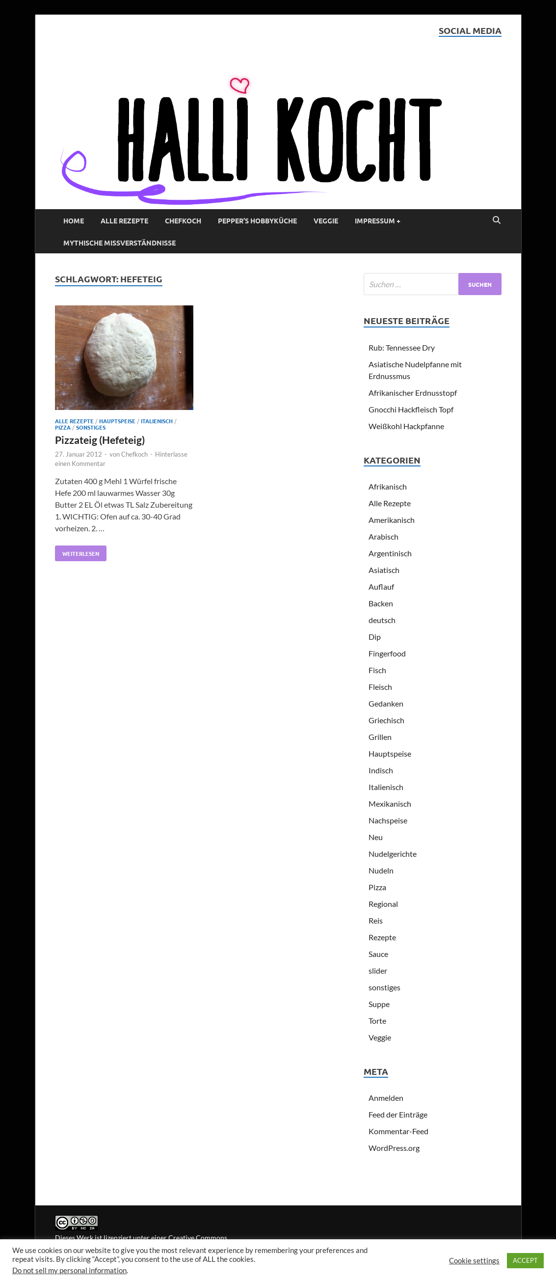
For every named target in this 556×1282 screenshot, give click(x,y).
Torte (377, 1020)
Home (73, 220)
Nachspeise (388, 820)
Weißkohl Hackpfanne (406, 426)
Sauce (378, 953)
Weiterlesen (77, 551)
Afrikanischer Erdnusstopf (413, 392)
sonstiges (91, 427)
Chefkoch (183, 220)
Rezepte (382, 937)
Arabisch (383, 536)
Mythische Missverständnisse (119, 242)
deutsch (382, 620)
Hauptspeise (117, 421)
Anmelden (386, 1097)
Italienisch (157, 421)
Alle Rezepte (124, 220)
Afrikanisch (388, 486)
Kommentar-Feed (398, 1131)
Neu (376, 837)
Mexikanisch (390, 803)
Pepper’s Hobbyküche (257, 220)
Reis (376, 920)
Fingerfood (387, 653)
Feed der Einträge (398, 1114)
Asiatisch (384, 569)
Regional (383, 903)
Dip (375, 636)
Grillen (380, 736)
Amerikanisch (392, 519)
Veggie (326, 220)
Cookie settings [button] (474, 1260)
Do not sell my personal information (69, 1270)
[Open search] (496, 220)
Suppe (379, 1004)
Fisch (377, 670)
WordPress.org (394, 1147)
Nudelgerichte (393, 853)
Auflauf (381, 586)
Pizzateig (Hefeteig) (100, 440)
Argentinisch (390, 553)
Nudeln (381, 870)
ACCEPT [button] (525, 1260)
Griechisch (386, 720)
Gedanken (386, 703)
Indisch (381, 770)
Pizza (63, 427)
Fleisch (380, 686)
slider (378, 970)
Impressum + (377, 220)
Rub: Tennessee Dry (402, 347)
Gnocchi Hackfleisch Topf (411, 409)
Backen (381, 603)
